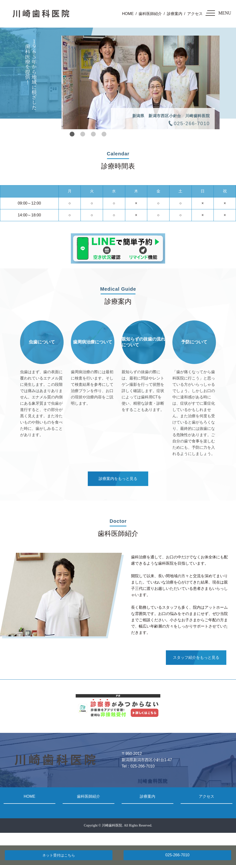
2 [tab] (82, 134)
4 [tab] (104, 134)
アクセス (195, 14)
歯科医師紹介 (150, 14)
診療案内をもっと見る (118, 479)
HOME (128, 14)
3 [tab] (93, 134)
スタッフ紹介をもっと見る (196, 657)
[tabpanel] (140, 82)
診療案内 (174, 14)
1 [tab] (72, 134)
